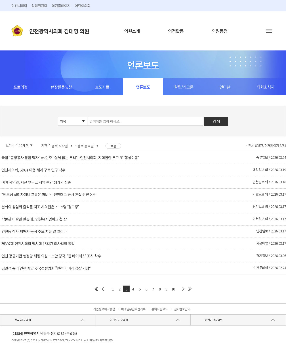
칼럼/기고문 (183, 87)
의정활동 (176, 31)
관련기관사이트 (213, 320)
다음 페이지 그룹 (183, 289)
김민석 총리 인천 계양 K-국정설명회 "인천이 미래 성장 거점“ (45, 268)
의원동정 (219, 31)
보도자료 (102, 87)
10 (173, 289)
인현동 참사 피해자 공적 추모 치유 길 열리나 (34, 231)
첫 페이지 (96, 289)
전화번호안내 (182, 309)
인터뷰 (224, 87)
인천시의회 (19, 5)
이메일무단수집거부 (133, 309)
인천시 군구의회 (119, 320)
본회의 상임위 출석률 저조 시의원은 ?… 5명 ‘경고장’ (40, 206)
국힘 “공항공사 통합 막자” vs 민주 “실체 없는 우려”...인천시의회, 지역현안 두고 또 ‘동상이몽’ (70, 157)
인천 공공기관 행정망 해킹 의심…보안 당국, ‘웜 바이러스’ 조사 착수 (51, 256)
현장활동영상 (61, 87)
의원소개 (132, 31)
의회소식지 (265, 87)
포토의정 (20, 87)
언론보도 (143, 87)
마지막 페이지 (190, 289)
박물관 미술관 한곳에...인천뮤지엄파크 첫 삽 (34, 219)
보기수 (10, 145)
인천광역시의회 (59, 31)
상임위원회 (39, 5)
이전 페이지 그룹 (102, 289)
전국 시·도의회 (23, 320)
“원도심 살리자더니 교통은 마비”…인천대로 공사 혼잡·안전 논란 (48, 194)
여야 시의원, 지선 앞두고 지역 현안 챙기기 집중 (36, 182)
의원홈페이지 (61, 5)
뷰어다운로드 (159, 309)
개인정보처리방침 (104, 309)
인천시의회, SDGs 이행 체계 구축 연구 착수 (33, 170)
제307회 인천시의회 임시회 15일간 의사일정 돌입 (37, 243)
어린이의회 (82, 5)
